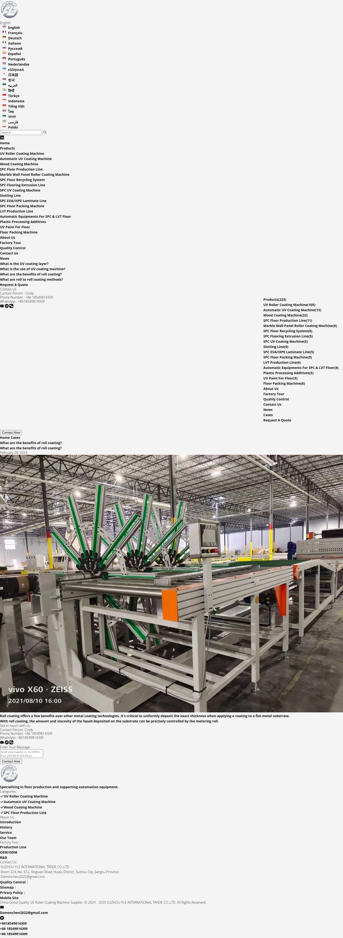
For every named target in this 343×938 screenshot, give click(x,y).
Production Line (13, 848)
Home (5, 143)
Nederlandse (18, 64)
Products (7, 148)
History (6, 828)
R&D (3, 859)
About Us (7, 237)
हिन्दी (11, 90)
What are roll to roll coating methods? (31, 279)
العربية (12, 85)
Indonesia (16, 101)
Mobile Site (9, 899)
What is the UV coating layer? (24, 263)
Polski (13, 127)
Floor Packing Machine (18, 232)
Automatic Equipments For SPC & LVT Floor (35, 216)
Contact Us (9, 253)
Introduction (10, 823)
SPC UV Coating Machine (20, 190)
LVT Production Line (16, 211)
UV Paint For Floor (15, 227)
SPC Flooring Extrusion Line (22, 185)
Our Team (8, 839)
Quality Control (12, 248)
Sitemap (7, 888)
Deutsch (15, 38)
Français (15, 33)
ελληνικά (16, 69)
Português (16, 59)
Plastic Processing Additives (23, 221)
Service (6, 834)
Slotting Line (10, 195)
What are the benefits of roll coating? (31, 274)
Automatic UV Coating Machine (26, 158)
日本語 (13, 75)
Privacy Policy (11, 894)
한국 (11, 80)
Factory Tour (10, 242)
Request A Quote (14, 284)
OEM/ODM (8, 853)
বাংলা (12, 116)
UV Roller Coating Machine (22, 153)
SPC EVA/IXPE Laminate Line (23, 200)
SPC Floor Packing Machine (22, 206)
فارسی (13, 122)
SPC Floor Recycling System (22, 179)
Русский (15, 48)
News (4, 258)
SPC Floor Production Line (21, 169)
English (14, 27)
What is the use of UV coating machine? (33, 269)
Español (14, 54)
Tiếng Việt (16, 106)
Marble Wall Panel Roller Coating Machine (35, 174)
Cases (268, 415)
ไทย (11, 111)
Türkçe (14, 95)
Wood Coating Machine (19, 164)
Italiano (14, 43)
